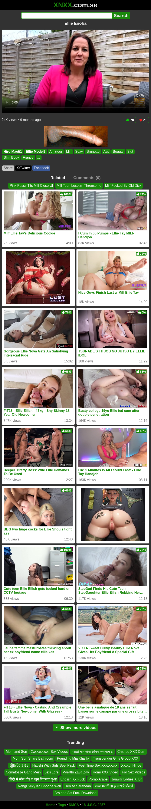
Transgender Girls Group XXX (115, 758)
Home (50, 805)
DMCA (74, 805)
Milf (68, 151)
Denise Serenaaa (78, 786)
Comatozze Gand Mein (23, 772)
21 (143, 120)
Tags (62, 805)
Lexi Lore (52, 772)
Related (57, 177)
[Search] (66, 15)
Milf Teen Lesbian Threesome (79, 185)
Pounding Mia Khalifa (73, 758)
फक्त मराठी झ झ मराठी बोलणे (114, 786)
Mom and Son (16, 751)
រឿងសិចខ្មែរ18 (19, 765)
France (28, 158)
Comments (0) (87, 177)
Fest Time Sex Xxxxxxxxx (98, 765)
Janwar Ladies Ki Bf (126, 779)
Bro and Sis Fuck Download (75, 793)
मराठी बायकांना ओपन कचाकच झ (93, 751)
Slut (130, 151)
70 (130, 120)
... (38, 158)
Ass (106, 151)
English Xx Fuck (72, 779)
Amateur (55, 151)
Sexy (79, 151)
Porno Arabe (98, 779)
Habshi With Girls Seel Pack (53, 765)
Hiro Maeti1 (13, 151)
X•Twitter (23, 168)
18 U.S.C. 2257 (93, 805)
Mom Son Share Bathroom (33, 758)
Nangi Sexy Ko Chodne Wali (39, 786)
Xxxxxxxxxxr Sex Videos (49, 751)
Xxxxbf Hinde (131, 765)
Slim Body (11, 158)
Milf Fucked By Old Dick (123, 185)
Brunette (93, 151)
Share (8, 168)
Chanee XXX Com (131, 751)
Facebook (41, 168)
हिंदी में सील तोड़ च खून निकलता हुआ (32, 779)
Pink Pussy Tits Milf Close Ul (31, 185)
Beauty (118, 151)
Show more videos (75, 727)
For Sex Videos (133, 772)
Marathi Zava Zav (75, 772)
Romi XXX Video (105, 772)
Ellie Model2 (35, 151)
